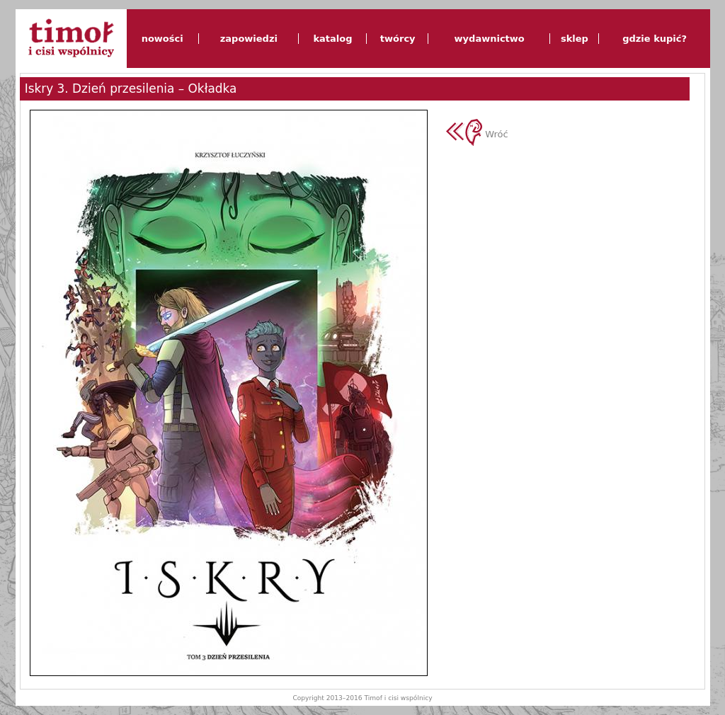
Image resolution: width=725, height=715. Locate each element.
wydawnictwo (490, 38)
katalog (332, 38)
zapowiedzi (249, 38)
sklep (574, 38)
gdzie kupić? (654, 38)
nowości (162, 38)
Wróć (477, 134)
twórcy (398, 38)
